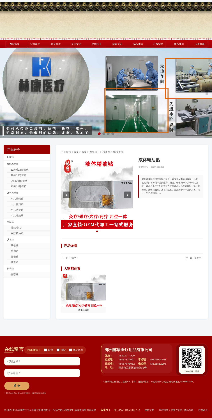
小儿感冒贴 (17, 209)
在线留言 (203, 410)
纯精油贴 (16, 227)
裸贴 (61, 350)
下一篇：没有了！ (194, 258)
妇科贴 (10, 268)
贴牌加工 (94, 151)
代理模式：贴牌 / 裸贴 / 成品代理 (176, 410)
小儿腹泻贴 (17, 204)
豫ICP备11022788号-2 (127, 410)
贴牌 (48, 350)
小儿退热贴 (17, 215)
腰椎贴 (14, 256)
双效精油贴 (17, 233)
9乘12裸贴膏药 (19, 180)
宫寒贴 (14, 274)
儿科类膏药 (12, 192)
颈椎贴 (14, 245)
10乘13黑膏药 (18, 175)
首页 (76, 151)
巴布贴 (10, 157)
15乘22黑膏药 (18, 186)
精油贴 (10, 221)
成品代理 (76, 350)
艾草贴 (10, 239)
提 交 (16, 385)
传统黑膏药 (12, 163)
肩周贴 (14, 251)
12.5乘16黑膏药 (20, 169)
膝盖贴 (14, 262)
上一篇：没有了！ (69, 258)
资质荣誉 (149, 410)
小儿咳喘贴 (17, 198)
